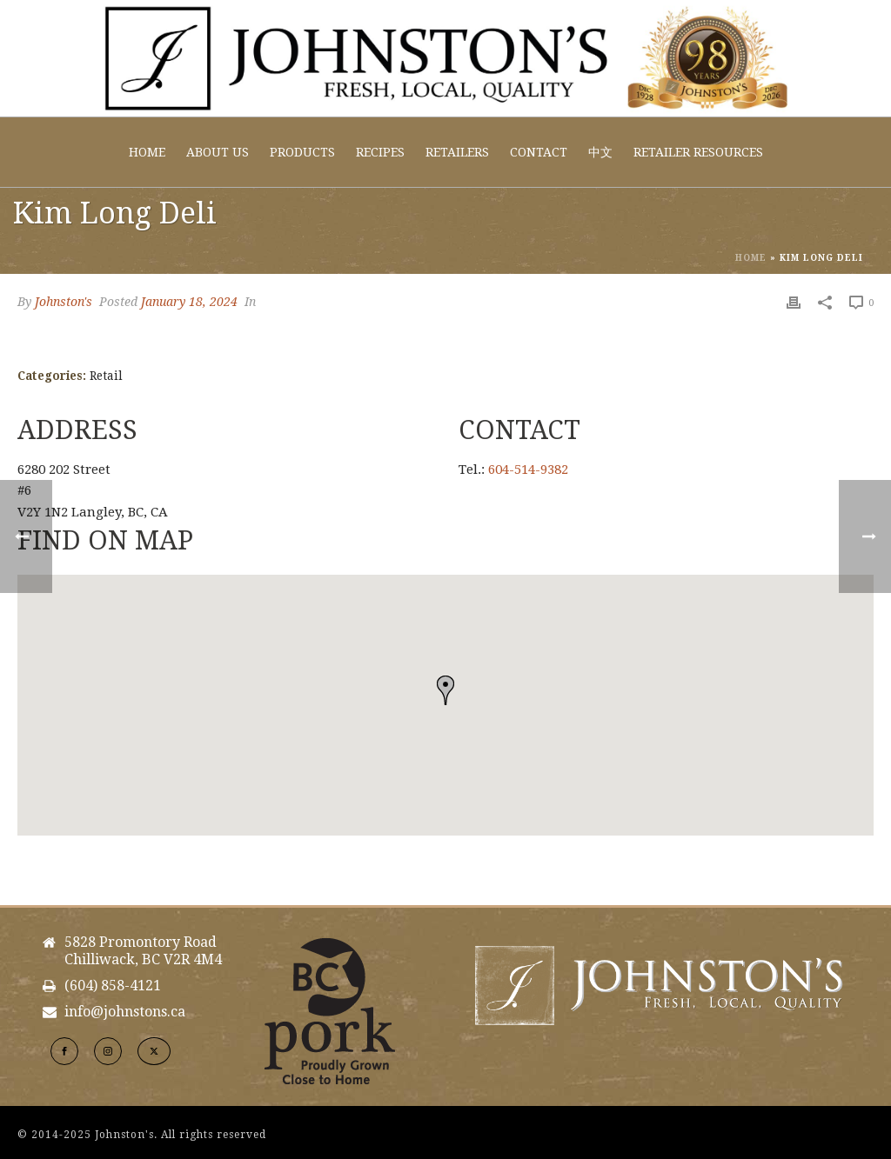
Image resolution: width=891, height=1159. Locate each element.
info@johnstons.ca (124, 1012)
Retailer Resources (698, 152)
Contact (538, 152)
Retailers (457, 152)
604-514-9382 (528, 469)
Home (147, 152)
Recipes (380, 152)
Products (302, 152)
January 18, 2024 (189, 302)
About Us (217, 152)
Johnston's (63, 302)
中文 (600, 152)
